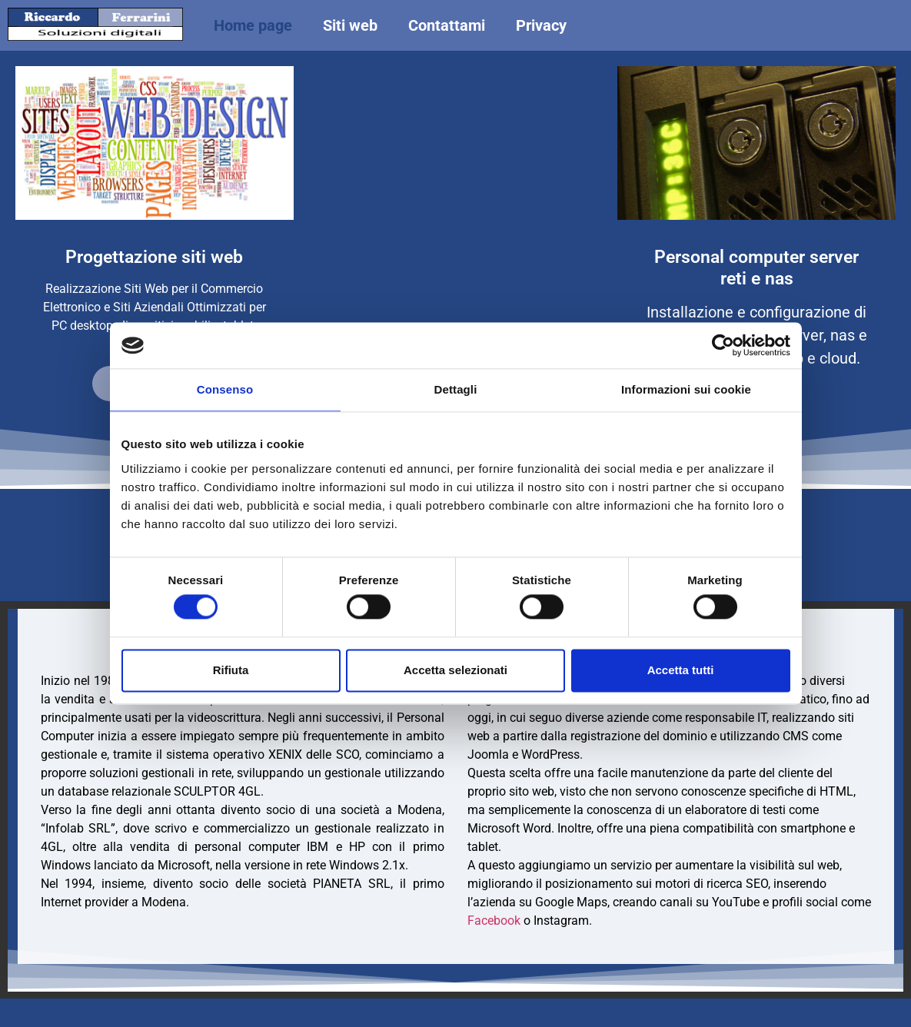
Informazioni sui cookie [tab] (686, 389)
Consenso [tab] (225, 389)
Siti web (350, 25)
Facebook (493, 920)
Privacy (541, 25)
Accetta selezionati (455, 669)
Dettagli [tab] (455, 389)
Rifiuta (231, 669)
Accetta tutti (680, 669)
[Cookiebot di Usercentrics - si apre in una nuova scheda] (723, 345)
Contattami (446, 25)
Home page (253, 25)
